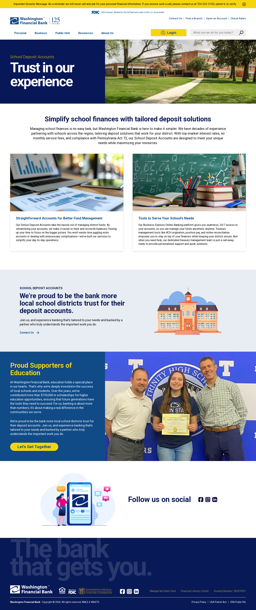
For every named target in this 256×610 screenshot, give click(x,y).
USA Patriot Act (218, 602)
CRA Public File (238, 602)
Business (41, 33)
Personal (20, 33)
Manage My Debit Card (163, 591)
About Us (107, 33)
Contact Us (175, 18)
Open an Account (216, 18)
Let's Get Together (34, 446)
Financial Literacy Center (195, 591)
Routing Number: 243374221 (230, 591)
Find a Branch (194, 18)
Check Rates (238, 18)
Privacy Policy (199, 602)
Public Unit (62, 33)
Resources (85, 33)
